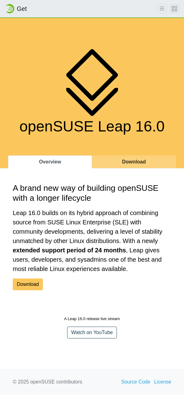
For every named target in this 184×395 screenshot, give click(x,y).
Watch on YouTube (92, 332)
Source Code (135, 381)
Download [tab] (134, 161)
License (162, 381)
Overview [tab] (50, 161)
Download (28, 284)
